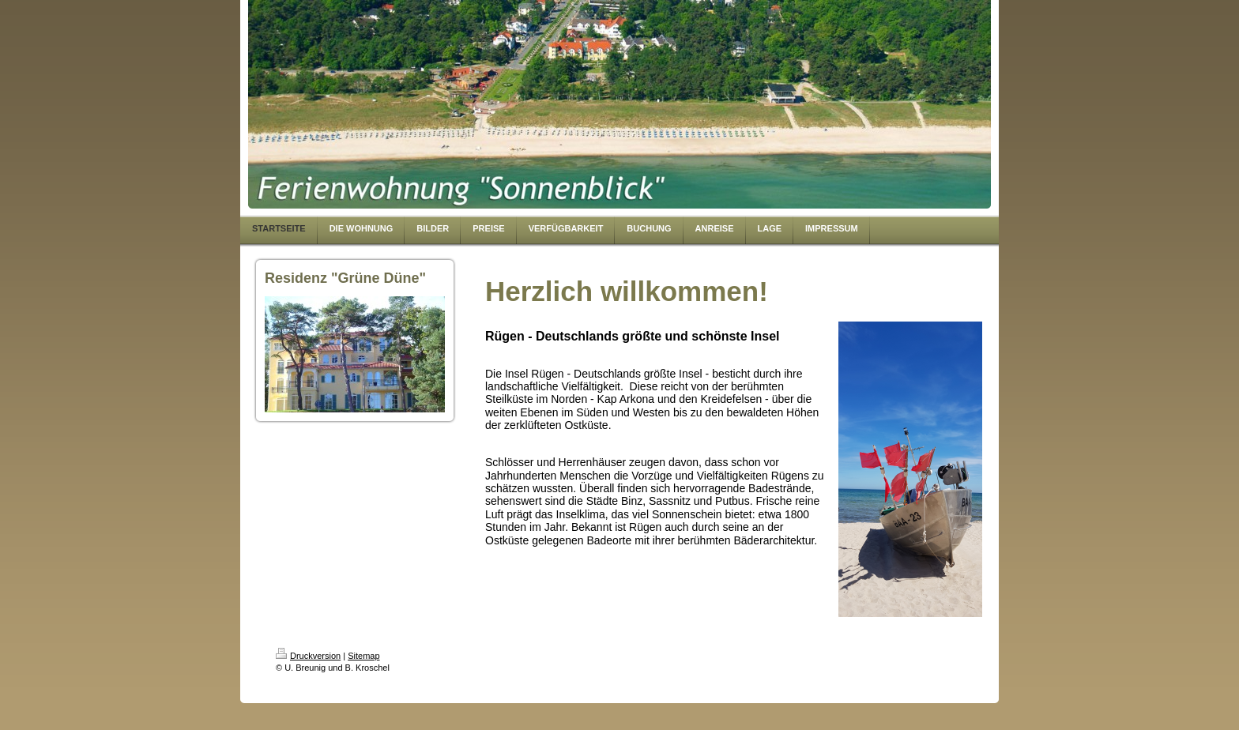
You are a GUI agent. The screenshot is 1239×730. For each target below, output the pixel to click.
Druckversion (308, 655)
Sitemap (363, 655)
